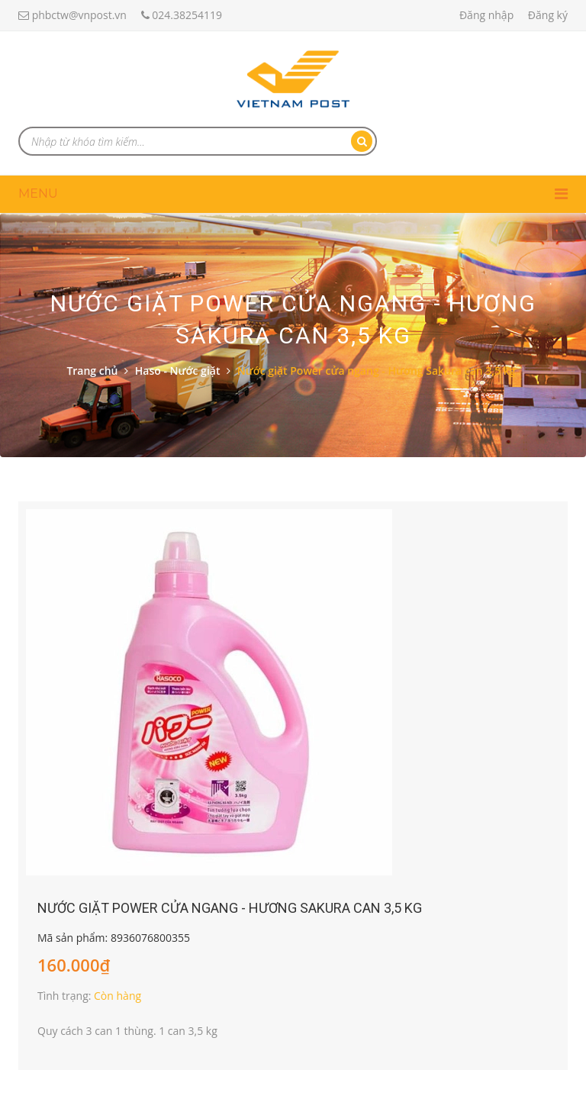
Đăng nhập (486, 15)
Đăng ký (548, 15)
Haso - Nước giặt (178, 370)
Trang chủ (92, 370)
